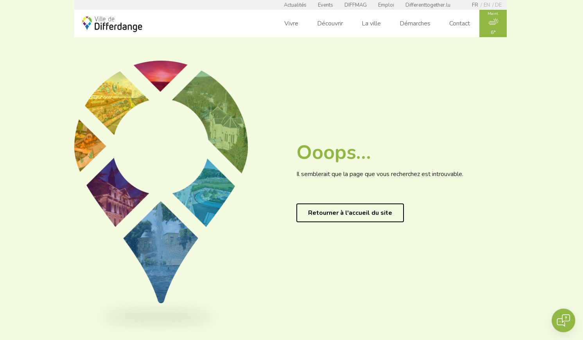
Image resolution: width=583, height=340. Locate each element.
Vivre (291, 23)
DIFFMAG (355, 5)
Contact (459, 23)
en (487, 5)
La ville (371, 23)
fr (475, 5)
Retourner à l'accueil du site (350, 213)
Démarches (415, 23)
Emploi (386, 5)
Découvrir (330, 23)
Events (325, 5)
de (498, 5)
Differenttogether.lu (427, 5)
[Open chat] (563, 320)
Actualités (295, 5)
